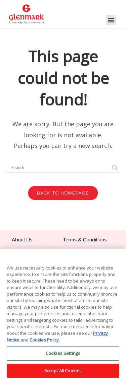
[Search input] (60, 167)
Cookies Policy (44, 342)
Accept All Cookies (63, 373)
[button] (111, 20)
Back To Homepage (63, 193)
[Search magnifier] (115, 167)
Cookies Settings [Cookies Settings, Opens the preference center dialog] (63, 356)
